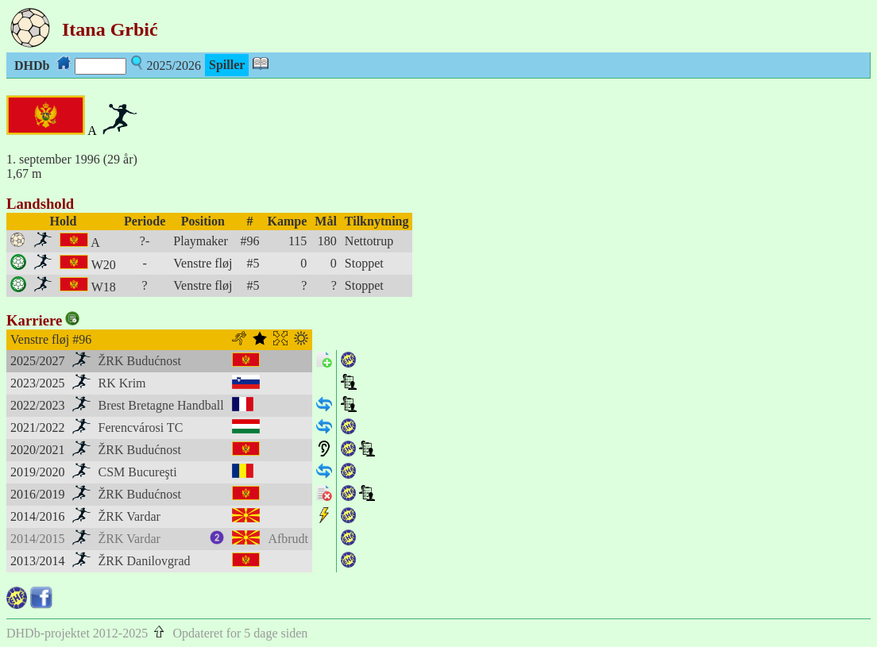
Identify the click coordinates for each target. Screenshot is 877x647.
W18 (103, 287)
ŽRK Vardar (129, 516)
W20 (103, 265)
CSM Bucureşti (138, 472)
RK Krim (122, 383)
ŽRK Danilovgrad (145, 561)
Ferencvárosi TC (141, 427)
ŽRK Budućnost (140, 361)
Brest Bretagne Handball (161, 405)
